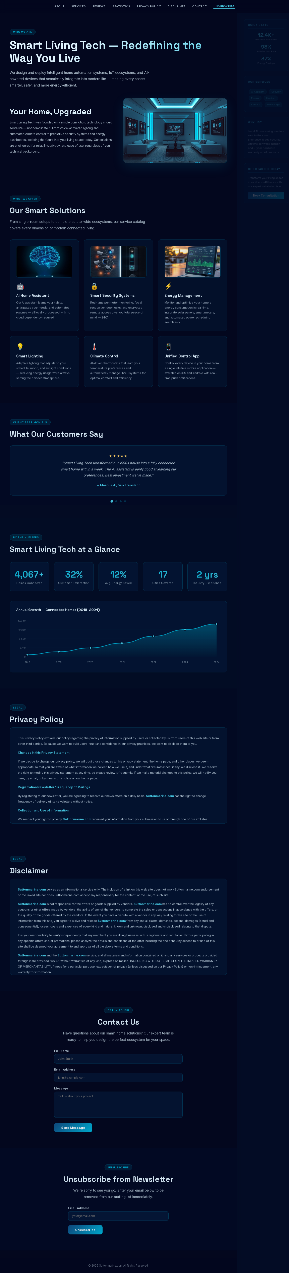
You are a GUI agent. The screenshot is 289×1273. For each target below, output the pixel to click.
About (59, 6)
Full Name (61, 1057)
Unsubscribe (224, 6)
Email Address (65, 1076)
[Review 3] (121, 508)
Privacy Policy (149, 6)
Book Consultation (263, 195)
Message (61, 1095)
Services (78, 6)
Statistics (121, 6)
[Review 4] (125, 508)
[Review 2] (116, 508)
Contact (199, 6)
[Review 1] (112, 508)
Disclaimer (177, 6)
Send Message (73, 1134)
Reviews (99, 6)
